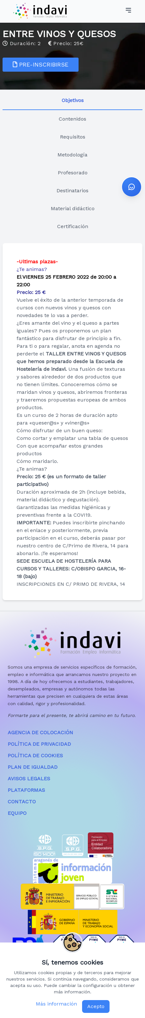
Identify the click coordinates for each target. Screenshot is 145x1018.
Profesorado (73, 173)
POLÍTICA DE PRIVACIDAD (39, 744)
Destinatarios (72, 190)
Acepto (95, 1006)
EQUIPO (17, 813)
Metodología (72, 155)
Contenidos (72, 119)
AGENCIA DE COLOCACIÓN (40, 732)
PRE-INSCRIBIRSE (40, 64)
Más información (56, 1004)
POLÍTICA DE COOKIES (35, 755)
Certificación (72, 226)
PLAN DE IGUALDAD (32, 767)
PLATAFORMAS (26, 790)
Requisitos (72, 137)
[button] (131, 186)
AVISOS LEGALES (29, 778)
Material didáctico (73, 208)
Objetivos (73, 100)
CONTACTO (22, 802)
